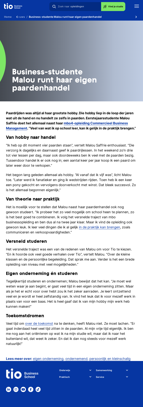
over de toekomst (39, 323)
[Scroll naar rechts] (136, 17)
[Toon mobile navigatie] (136, 7)
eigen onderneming (48, 359)
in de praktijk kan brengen (99, 227)
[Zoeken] (54, 6)
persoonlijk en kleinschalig (110, 359)
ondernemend (76, 359)
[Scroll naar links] (17, 17)
